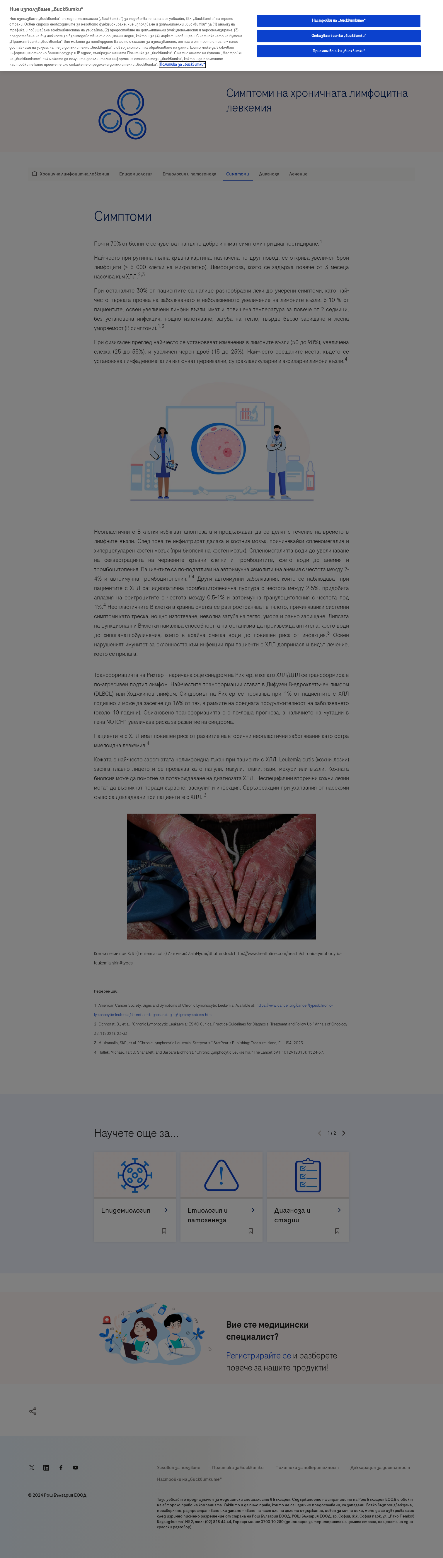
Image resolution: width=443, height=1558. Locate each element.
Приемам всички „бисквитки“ (339, 51)
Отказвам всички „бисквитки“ (339, 35)
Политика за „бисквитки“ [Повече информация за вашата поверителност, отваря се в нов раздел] (182, 64)
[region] (221, 35)
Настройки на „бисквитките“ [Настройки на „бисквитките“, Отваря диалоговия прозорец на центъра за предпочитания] (339, 20)
